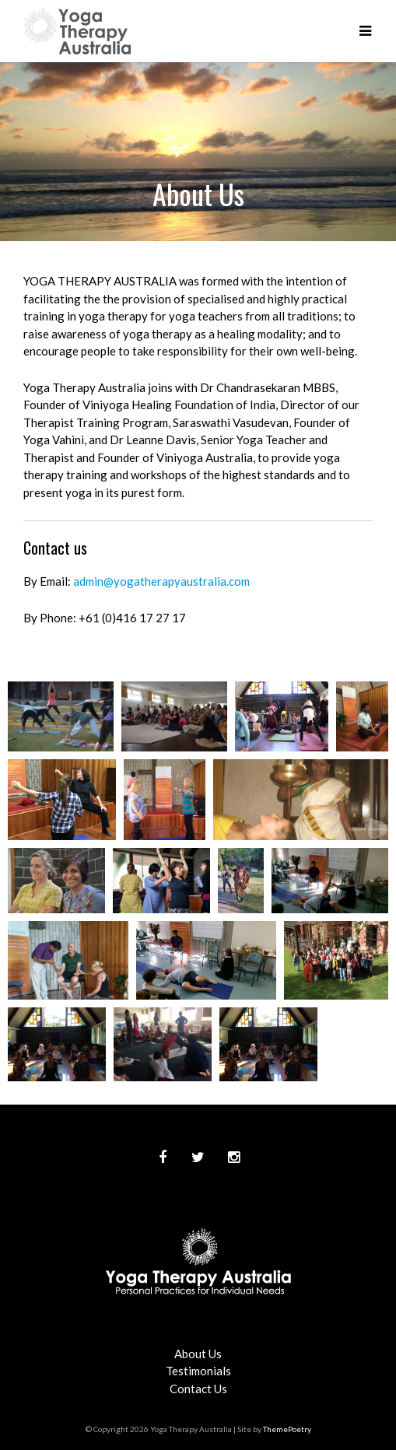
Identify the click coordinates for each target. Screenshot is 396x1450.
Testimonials (198, 1371)
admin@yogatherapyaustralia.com (161, 581)
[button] (364, 31)
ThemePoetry (287, 1429)
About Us (198, 1354)
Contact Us (198, 1389)
